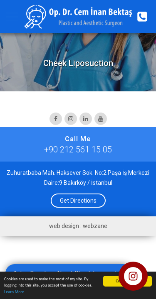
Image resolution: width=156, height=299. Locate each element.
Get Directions (78, 200)
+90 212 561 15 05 (78, 149)
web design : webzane (78, 226)
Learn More (14, 292)
